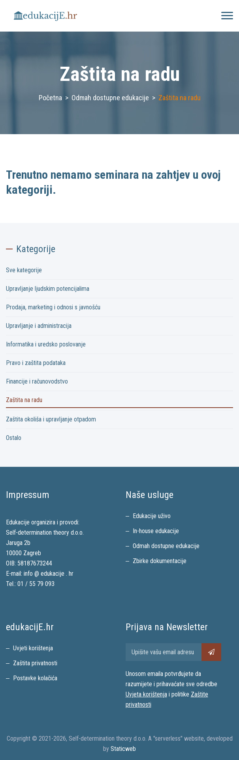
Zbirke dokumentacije (159, 561)
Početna (50, 98)
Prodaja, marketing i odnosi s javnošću (53, 307)
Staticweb (123, 749)
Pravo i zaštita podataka (36, 363)
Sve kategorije (24, 270)
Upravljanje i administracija (39, 325)
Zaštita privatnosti (35, 663)
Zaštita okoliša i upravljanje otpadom (51, 419)
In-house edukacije (156, 531)
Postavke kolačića (35, 678)
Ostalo (13, 438)
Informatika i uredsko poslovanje (46, 344)
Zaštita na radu (24, 400)
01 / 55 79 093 (36, 584)
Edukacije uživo (152, 516)
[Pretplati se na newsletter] (211, 652)
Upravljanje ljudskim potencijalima (47, 288)
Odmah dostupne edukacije (110, 98)
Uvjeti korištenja (33, 648)
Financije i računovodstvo (37, 381)
